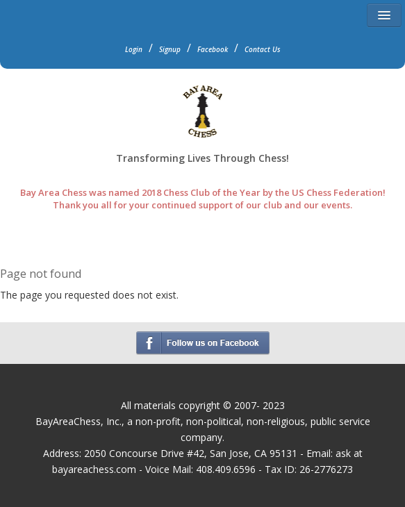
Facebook (212, 49)
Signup (170, 49)
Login (133, 49)
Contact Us (263, 49)
